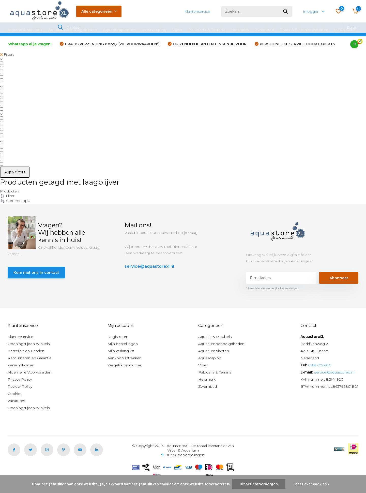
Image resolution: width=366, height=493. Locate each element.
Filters (7, 54)
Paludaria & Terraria (207, 29)
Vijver (177, 29)
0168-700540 (319, 365)
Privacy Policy (20, 379)
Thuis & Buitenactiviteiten (304, 29)
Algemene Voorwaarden (29, 372)
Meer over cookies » (311, 484)
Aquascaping (154, 29)
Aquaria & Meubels (25, 29)
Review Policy (20, 386)
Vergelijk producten (125, 365)
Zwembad (264, 29)
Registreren (118, 336)
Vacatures (16, 400)
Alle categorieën (98, 11)
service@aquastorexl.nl (149, 266)
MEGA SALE (345, 29)
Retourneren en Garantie (30, 358)
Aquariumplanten (119, 29)
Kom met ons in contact (36, 272)
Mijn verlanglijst (121, 351)
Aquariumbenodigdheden (72, 29)
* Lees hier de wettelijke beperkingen (272, 288)
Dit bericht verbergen (259, 484)
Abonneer (338, 278)
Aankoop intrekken (125, 358)
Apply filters (14, 172)
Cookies (15, 393)
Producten (9, 191)
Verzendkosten (21, 365)
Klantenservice (197, 11)
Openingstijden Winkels (29, 343)
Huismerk (240, 29)
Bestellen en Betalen (26, 351)
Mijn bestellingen (123, 343)
